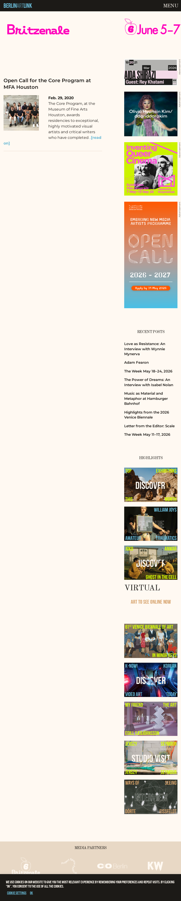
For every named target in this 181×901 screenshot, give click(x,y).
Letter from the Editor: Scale (149, 426)
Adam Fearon (136, 362)
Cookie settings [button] (16, 893)
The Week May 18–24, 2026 (148, 371)
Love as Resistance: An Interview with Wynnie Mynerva (144, 349)
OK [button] (31, 893)
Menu (170, 6)
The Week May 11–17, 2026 (147, 434)
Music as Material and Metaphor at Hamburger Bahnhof (146, 398)
